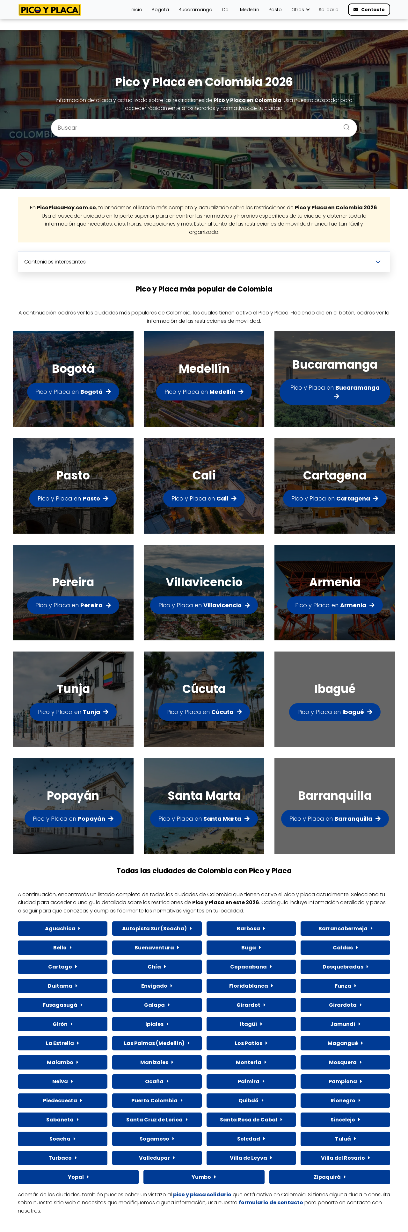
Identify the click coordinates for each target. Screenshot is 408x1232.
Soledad (248, 1138)
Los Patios (248, 1043)
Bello (60, 947)
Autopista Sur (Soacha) (154, 928)
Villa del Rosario (343, 1158)
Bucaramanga (195, 9)
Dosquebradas (343, 966)
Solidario (329, 9)
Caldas (343, 947)
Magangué (343, 1043)
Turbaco (60, 1158)
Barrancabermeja (343, 928)
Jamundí (342, 1024)
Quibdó (248, 1100)
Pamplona (343, 1081)
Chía (154, 966)
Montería (248, 1062)
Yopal (76, 1177)
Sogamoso (154, 1138)
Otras (297, 9)
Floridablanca (248, 986)
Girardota (343, 1005)
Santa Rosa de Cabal (248, 1119)
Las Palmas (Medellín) (154, 1043)
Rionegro (343, 1100)
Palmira (248, 1081)
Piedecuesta (60, 1100)
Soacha (59, 1138)
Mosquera (343, 1062)
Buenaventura (154, 947)
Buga (248, 947)
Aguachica (60, 928)
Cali (226, 9)
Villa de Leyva (248, 1158)
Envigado (154, 986)
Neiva (60, 1081)
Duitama (60, 986)
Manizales (154, 1062)
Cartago (60, 966)
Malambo (60, 1062)
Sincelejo (343, 1119)
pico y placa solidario (202, 1194)
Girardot (248, 1005)
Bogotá (160, 9)
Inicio (136, 9)
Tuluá (343, 1138)
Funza (343, 986)
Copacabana (248, 966)
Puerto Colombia (154, 1100)
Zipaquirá (327, 1177)
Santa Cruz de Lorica (154, 1119)
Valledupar (154, 1158)
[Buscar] (344, 125)
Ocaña (154, 1081)
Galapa (154, 1005)
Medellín (249, 9)
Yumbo (201, 1177)
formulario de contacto (271, 1202)
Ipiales (154, 1024)
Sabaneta (60, 1119)
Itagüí (248, 1024)
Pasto (275, 9)
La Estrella (60, 1043)
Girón (60, 1024)
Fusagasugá (60, 1005)
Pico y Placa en (69, 392)
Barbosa (248, 928)
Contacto (373, 9)
